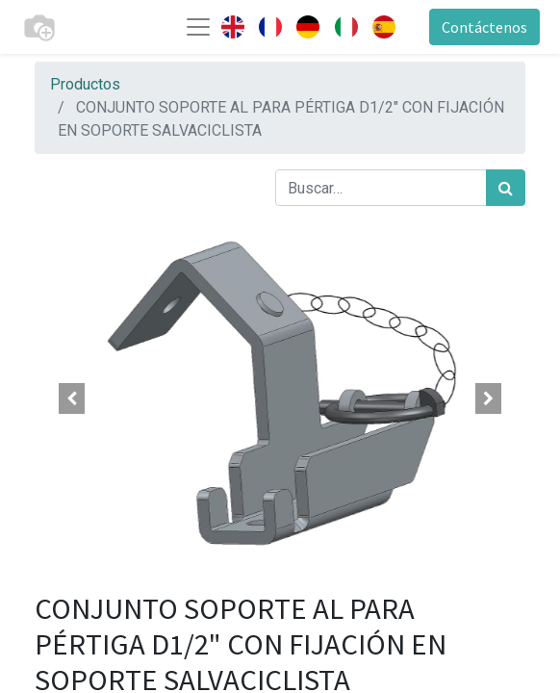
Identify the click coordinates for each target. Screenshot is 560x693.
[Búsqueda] (505, 187)
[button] (72, 398)
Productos (85, 84)
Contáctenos (484, 27)
